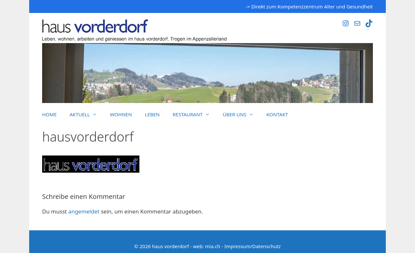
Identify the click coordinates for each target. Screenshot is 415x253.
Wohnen (121, 114)
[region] (207, 73)
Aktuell (86, 114)
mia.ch (212, 246)
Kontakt (277, 114)
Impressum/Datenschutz (252, 246)
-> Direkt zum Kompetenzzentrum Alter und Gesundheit (309, 6)
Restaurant (194, 114)
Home (49, 114)
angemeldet (84, 211)
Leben (152, 114)
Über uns (241, 114)
